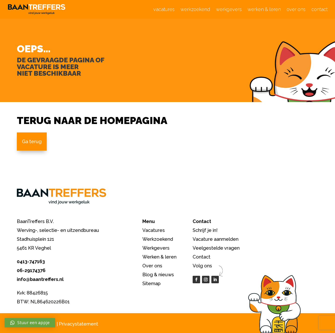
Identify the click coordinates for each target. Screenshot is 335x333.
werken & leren (264, 10)
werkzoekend (195, 10)
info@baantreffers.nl (40, 279)
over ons (296, 10)
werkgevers (229, 10)
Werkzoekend (157, 239)
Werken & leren (159, 257)
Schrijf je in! (205, 230)
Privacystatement (78, 324)
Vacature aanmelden (215, 239)
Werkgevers (155, 248)
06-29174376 (31, 270)
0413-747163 (31, 261)
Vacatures (153, 230)
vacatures (164, 10)
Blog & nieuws (158, 274)
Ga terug (32, 141)
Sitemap (151, 283)
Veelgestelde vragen (216, 248)
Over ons (152, 266)
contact (319, 10)
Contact (201, 257)
